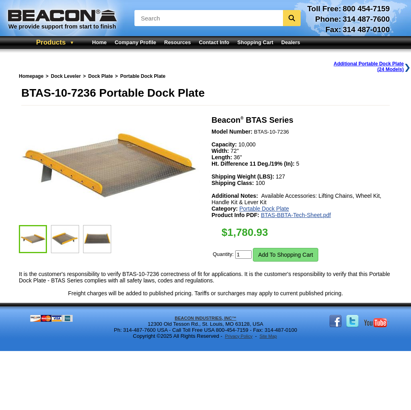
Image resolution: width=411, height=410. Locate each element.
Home (99, 42)
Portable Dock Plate (264, 208)
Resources (177, 42)
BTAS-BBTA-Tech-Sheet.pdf (296, 215)
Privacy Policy (238, 336)
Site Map (268, 336)
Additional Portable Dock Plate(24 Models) (369, 66)
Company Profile (135, 42)
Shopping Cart (255, 42)
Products (51, 42)
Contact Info (214, 42)
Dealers (290, 42)
